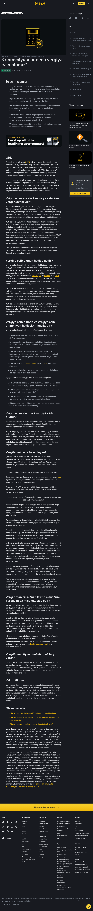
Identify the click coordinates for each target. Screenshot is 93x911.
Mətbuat (24, 831)
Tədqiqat (42, 854)
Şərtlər (23, 836)
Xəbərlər (24, 829)
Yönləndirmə (78, 823)
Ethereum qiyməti (62, 857)
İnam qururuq (25, 841)
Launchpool (43, 841)
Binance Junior (44, 831)
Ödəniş (42, 826)
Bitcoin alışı (60, 875)
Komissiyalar (78, 857)
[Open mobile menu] (88, 3)
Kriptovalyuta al (44, 823)
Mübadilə (42, 821)
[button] (89, 4)
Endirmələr (25, 854)
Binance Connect (62, 835)
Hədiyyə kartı (43, 839)
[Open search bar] (73, 3)
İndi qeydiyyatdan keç (80, 193)
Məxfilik (24, 839)
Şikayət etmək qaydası (81, 872)
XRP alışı (60, 880)
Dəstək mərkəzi (79, 850)
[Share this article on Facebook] (76, 18)
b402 (58, 838)
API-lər (77, 859)
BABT (41, 851)
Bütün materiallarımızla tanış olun (46, 807)
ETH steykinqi (43, 846)
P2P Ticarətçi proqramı (63, 821)
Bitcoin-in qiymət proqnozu (64, 863)
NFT (41, 849)
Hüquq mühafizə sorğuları (82, 869)
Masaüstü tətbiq (26, 857)
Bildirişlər (24, 851)
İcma (23, 846)
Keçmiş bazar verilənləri (82, 833)
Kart (41, 834)
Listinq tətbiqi (61, 826)
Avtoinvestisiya (44, 844)
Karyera (24, 823)
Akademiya (43, 836)
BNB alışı (60, 877)
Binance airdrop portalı (81, 867)
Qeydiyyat (81, 3)
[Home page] (39, 3)
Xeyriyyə (42, 857)
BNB (76, 826)
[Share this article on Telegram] (82, 18)
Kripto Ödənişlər (44, 829)
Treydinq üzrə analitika (81, 835)
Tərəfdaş (77, 821)
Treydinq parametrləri (81, 864)
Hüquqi (24, 834)
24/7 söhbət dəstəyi (80, 847)
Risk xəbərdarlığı (26, 849)
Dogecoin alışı (61, 882)
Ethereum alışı (61, 885)
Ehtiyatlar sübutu (80, 838)
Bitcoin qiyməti (61, 854)
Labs (58, 833)
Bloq (23, 844)
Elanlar (24, 826)
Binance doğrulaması (81, 862)
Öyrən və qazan (61, 847)
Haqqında (24, 821)
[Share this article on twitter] (70, 18)
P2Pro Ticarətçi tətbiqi (63, 823)
